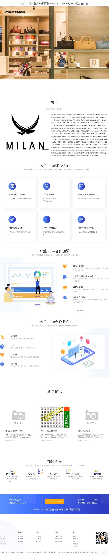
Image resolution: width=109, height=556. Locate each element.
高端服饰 (2, 538)
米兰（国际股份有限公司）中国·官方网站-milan (54, 3)
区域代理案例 (58, 541)
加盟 (19, 532)
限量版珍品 (3, 544)
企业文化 (75, 541)
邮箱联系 (38, 552)
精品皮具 (2, 536)
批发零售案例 (58, 536)
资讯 (38, 532)
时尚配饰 (2, 541)
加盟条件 (20, 538)
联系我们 (75, 544)
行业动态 (38, 536)
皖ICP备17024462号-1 (101, 552)
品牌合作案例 (58, 538)
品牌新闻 (38, 538)
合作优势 (20, 536)
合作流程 (20, 541)
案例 (56, 532)
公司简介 (75, 536)
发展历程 (75, 538)
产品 (1, 532)
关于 (74, 532)
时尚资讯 (38, 541)
